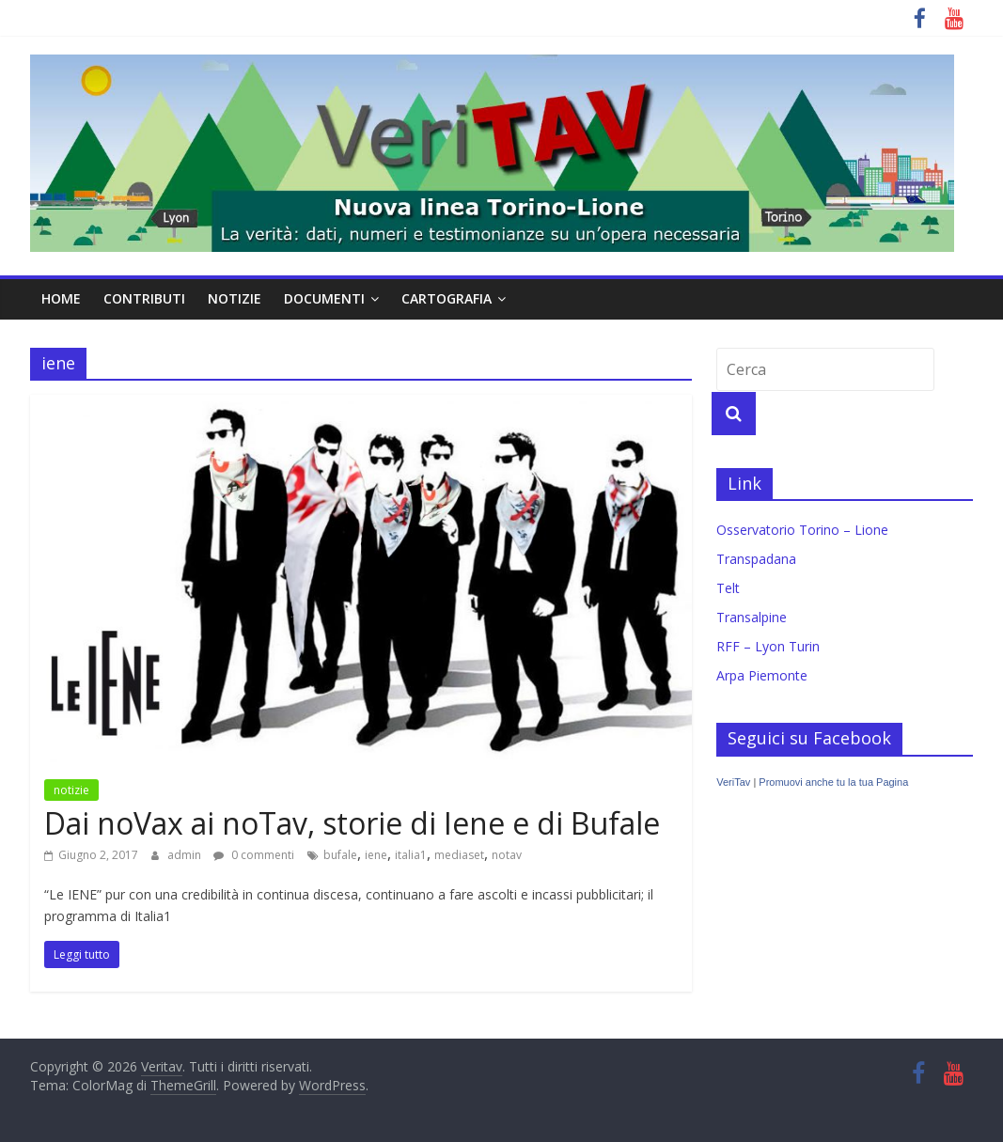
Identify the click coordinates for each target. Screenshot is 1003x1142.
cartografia (446, 298)
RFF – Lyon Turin (768, 646)
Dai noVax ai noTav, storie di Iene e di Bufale (352, 823)
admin (185, 855)
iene (376, 855)
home (61, 298)
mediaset (459, 855)
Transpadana (756, 559)
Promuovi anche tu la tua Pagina (833, 782)
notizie (234, 298)
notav (507, 855)
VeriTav (733, 782)
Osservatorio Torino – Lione (802, 530)
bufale (340, 855)
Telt (728, 588)
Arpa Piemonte (761, 675)
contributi (144, 298)
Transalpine (751, 617)
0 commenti (253, 855)
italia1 (411, 855)
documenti (324, 298)
